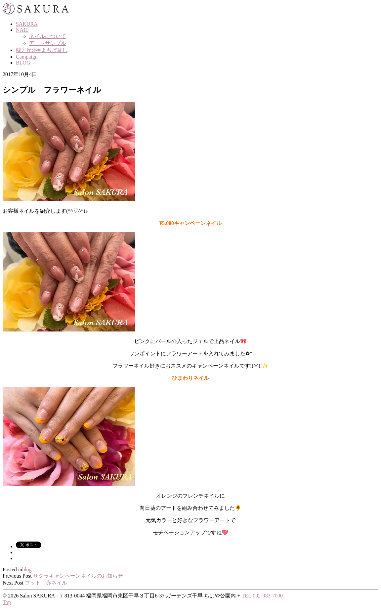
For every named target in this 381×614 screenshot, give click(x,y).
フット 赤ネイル (46, 583)
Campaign (27, 57)
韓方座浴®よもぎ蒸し (41, 50)
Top (7, 602)
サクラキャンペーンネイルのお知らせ (78, 576)
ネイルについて (47, 36)
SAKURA (27, 24)
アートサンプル (47, 43)
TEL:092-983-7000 (262, 595)
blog (26, 569)
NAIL (22, 30)
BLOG (23, 63)
